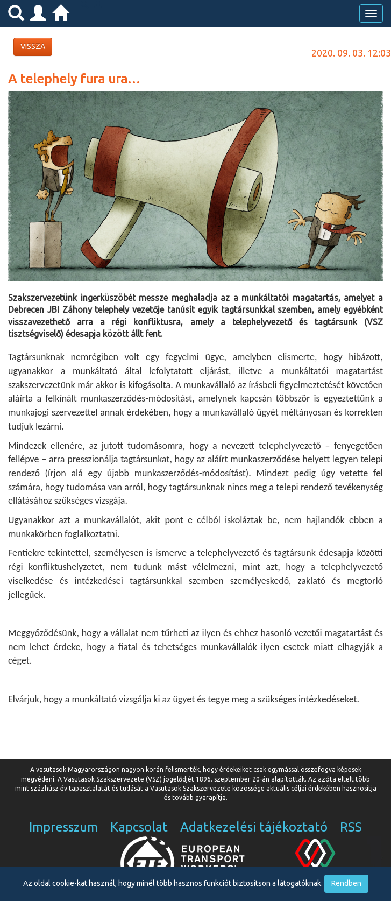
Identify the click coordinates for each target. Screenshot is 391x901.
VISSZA (32, 46)
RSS (351, 827)
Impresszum (63, 827)
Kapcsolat (139, 827)
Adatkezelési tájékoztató (254, 827)
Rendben (346, 883)
